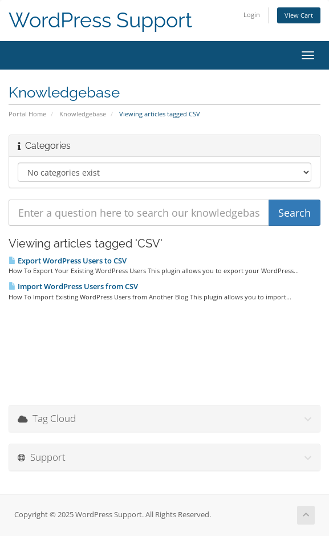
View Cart (299, 15)
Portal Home (27, 113)
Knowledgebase (82, 113)
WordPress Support (100, 20)
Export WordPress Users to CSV (68, 260)
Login (251, 14)
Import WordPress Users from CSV (73, 286)
